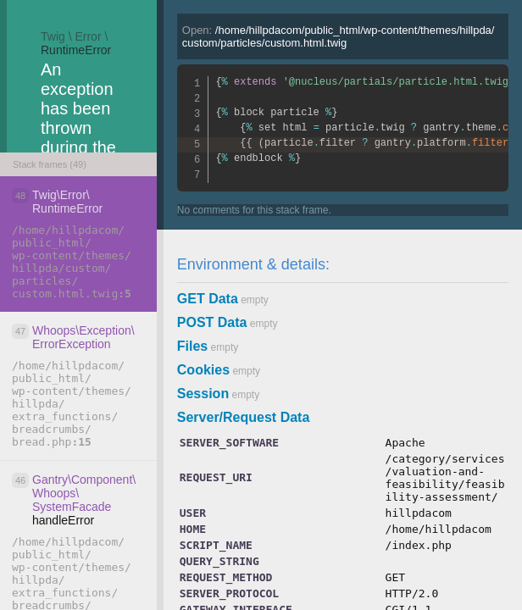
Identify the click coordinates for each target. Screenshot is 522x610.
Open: (338, 36)
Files (192, 346)
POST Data (212, 322)
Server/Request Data (243, 417)
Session (203, 393)
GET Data (207, 298)
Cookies (203, 370)
